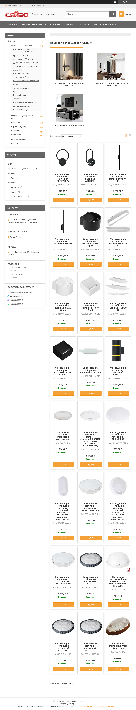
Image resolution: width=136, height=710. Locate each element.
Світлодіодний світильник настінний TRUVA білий (90, 306)
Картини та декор (19, 126)
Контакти (83, 24)
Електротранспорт (19, 139)
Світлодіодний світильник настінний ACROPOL (90, 177)
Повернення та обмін (19, 31)
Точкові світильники (21, 88)
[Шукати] (112, 14)
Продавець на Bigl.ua (68, 704)
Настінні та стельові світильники (26, 81)
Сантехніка (16, 135)
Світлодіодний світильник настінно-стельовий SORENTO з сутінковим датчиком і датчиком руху (118, 511)
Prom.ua (81, 701)
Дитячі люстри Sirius (21, 77)
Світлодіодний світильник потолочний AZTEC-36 (90, 647)
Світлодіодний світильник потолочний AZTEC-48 (90, 580)
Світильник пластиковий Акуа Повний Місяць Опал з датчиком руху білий (118, 581)
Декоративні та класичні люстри (25, 63)
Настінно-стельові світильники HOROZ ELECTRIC (111, 85)
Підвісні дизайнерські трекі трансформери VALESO (24, 51)
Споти (15, 84)
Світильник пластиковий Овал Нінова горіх (118, 646)
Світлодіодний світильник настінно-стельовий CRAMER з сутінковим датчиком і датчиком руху (90, 439)
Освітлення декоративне (22, 45)
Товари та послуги (32, 24)
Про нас (69, 24)
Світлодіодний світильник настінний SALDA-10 (63, 242)
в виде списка (130, 136)
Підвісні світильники (21, 74)
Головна (12, 24)
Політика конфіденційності (107, 706)
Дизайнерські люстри (21, 106)
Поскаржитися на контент (86, 706)
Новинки (55, 24)
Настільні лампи (19, 95)
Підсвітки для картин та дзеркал (26, 102)
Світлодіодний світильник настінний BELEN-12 (118, 242)
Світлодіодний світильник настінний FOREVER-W (63, 177)
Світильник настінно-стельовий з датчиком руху (62, 435)
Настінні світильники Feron (69, 125)
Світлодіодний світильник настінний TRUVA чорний (63, 371)
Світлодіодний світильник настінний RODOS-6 (90, 370)
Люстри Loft (17, 70)
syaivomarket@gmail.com (21, 292)
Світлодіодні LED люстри (23, 59)
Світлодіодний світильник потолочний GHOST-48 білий (90, 507)
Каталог (11, 41)
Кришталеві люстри (20, 56)
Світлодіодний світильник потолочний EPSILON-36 (118, 435)
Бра (14, 92)
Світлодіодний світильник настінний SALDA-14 (118, 177)
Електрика (15, 122)
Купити (63, 200)
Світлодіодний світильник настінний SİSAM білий (62, 306)
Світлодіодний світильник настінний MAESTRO (118, 371)
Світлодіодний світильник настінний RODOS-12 (118, 306)
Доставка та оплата (105, 24)
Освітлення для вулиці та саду (22, 117)
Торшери (16, 99)
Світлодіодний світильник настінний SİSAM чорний (90, 242)
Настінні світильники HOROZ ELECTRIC (69, 85)
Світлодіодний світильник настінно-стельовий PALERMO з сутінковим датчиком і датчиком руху (63, 511)
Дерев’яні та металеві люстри (25, 66)
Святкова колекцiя (20, 110)
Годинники (15, 131)
